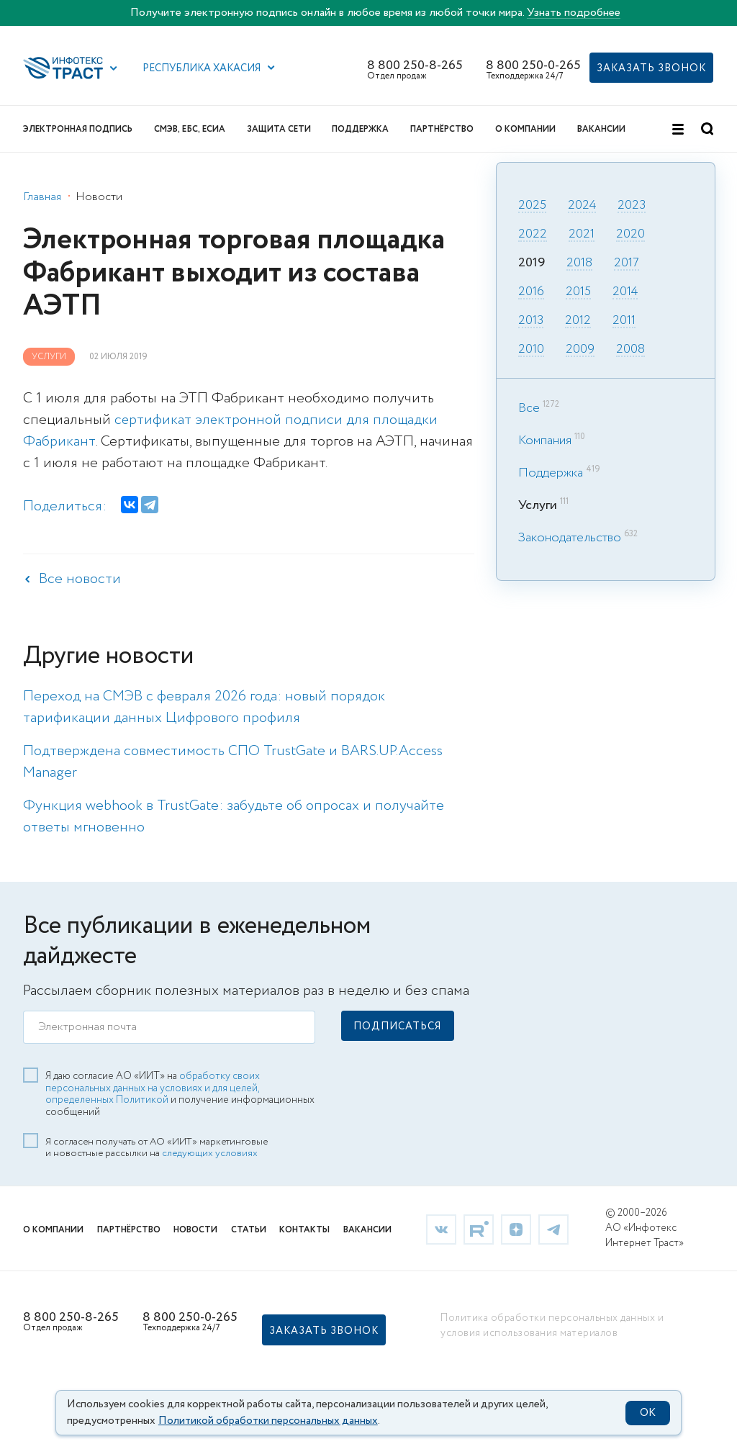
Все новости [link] (80, 579)
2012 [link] (578, 321)
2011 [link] (624, 321)
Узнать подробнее (573, 12)
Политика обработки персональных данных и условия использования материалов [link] (552, 1324)
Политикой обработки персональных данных (268, 1421)
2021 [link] (581, 234)
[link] (441, 1227)
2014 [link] (625, 292)
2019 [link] (531, 263)
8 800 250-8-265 (415, 65)
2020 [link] (630, 234)
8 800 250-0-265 (533, 65)
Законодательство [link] (569, 537)
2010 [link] (531, 350)
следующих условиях (210, 1152)
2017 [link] (626, 263)
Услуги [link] (49, 357)
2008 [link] (630, 350)
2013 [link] (530, 321)
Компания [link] (544, 440)
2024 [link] (582, 206)
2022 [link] (532, 234)
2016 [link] (531, 292)
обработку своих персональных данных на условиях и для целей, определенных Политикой (152, 1087)
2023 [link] (632, 206)
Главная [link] (42, 197)
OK (648, 1413)
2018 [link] (579, 263)
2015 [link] (578, 292)
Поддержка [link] (550, 473)
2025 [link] (532, 206)
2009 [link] (580, 350)
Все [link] (529, 408)
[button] (114, 68)
